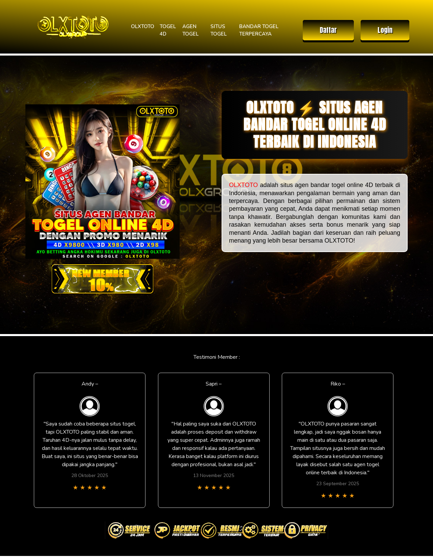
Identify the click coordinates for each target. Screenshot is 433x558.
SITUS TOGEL (218, 30)
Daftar (328, 30)
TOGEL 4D (168, 30)
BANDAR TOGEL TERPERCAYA (258, 30)
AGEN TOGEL (190, 30)
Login (385, 30)
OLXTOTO (142, 26)
